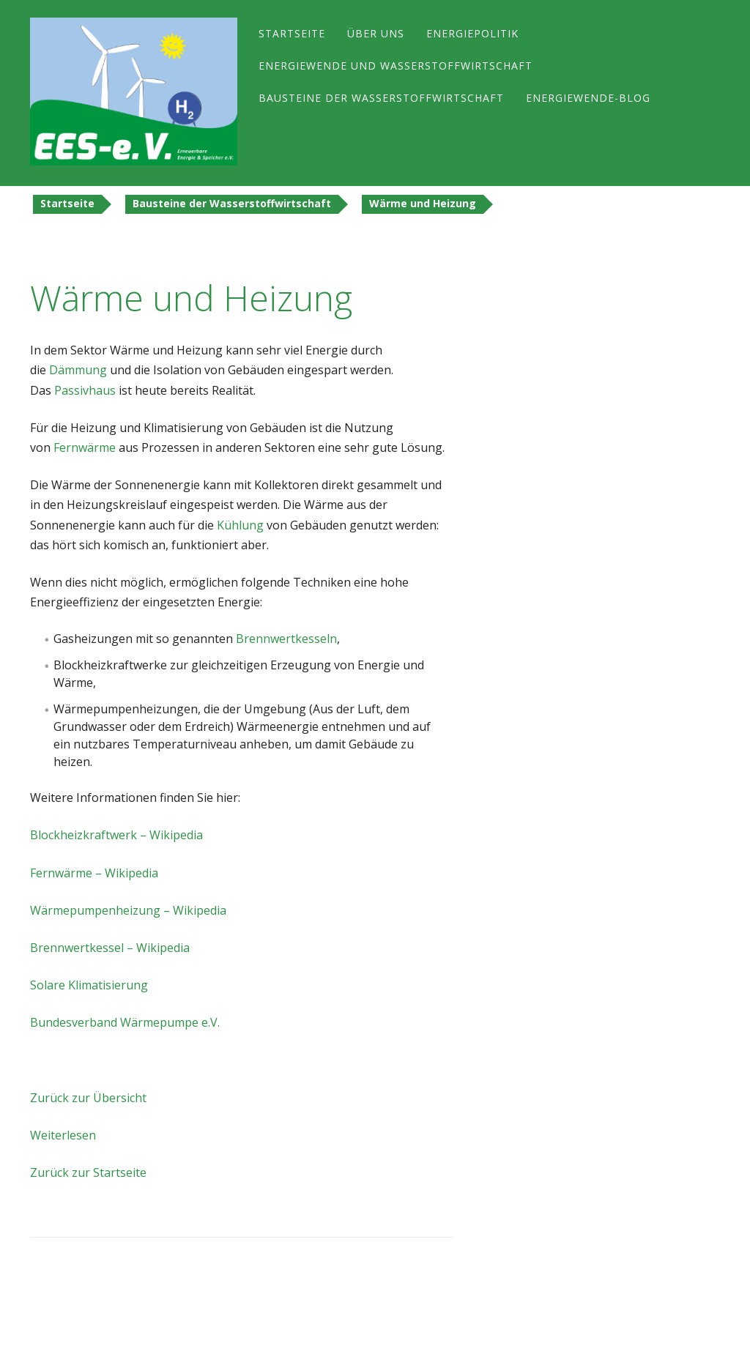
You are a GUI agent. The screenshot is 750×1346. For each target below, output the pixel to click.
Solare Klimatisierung (89, 985)
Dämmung (78, 370)
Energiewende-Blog (588, 98)
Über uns (375, 33)
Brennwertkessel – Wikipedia (110, 948)
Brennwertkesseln (286, 639)
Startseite (292, 33)
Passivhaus (85, 390)
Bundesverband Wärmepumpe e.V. (125, 1022)
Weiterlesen (63, 1135)
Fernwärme (84, 447)
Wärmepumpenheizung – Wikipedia (128, 910)
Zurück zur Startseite (88, 1172)
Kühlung (240, 525)
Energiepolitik (472, 33)
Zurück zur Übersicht (88, 1098)
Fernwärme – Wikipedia (94, 873)
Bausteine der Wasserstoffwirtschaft (381, 98)
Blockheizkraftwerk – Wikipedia (116, 835)
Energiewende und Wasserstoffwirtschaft (395, 65)
